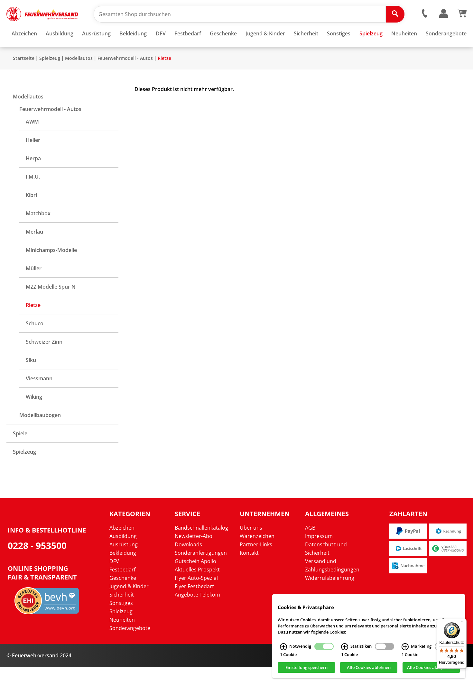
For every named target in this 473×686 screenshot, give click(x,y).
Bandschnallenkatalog (201, 546)
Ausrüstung (123, 563)
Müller (34, 287)
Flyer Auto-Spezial (196, 596)
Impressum (319, 555)
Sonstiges (121, 622)
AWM (32, 140)
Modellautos (79, 77)
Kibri (31, 214)
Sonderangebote (129, 647)
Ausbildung (123, 555)
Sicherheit (121, 613)
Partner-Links (256, 563)
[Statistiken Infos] (344, 648)
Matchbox (38, 232)
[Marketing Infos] (405, 648)
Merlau (34, 250)
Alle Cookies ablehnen (369, 669)
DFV (114, 580)
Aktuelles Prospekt (197, 588)
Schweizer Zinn (44, 360)
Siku (31, 379)
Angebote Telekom (197, 613)
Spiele (20, 452)
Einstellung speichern (306, 669)
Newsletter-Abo (193, 555)
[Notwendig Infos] (283, 648)
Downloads (188, 563)
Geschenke (122, 596)
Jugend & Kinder (129, 605)
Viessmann (39, 397)
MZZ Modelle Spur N (51, 305)
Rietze (164, 77)
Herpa (33, 177)
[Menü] (463, 622)
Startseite (23, 77)
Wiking (34, 415)
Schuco (34, 342)
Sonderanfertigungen (201, 571)
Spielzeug (49, 77)
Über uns (251, 546)
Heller (33, 158)
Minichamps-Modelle (51, 269)
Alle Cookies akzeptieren (431, 669)
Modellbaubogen (40, 434)
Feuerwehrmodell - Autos (125, 77)
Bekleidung (122, 571)
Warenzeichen (257, 555)
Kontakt (249, 571)
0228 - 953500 (37, 564)
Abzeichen (121, 546)
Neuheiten (122, 638)
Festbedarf (122, 588)
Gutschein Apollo (195, 580)
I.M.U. (33, 195)
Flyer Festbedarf (194, 605)
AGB (310, 546)
